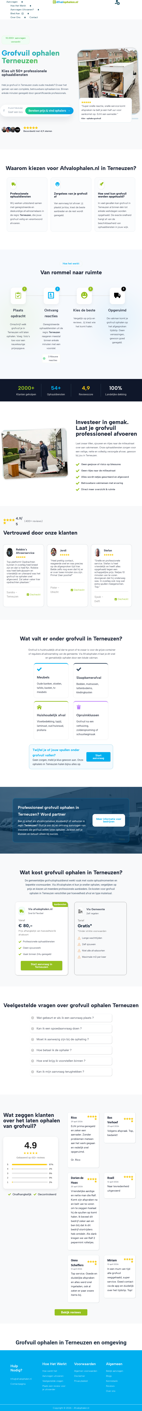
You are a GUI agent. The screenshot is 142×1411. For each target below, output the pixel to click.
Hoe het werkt (18, 5)
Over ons (15, 17)
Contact (33, 17)
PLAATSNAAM (15, 108)
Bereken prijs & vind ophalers (49, 110)
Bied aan (17, 14)
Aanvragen (12, 1)
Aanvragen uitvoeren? (22, 9)
